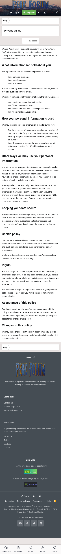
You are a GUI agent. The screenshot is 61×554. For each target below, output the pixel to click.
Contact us (8, 403)
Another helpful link (12, 407)
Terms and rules (23, 501)
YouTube (7, 444)
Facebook (8, 436)
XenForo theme (28, 517)
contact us (13, 58)
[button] (45, 13)
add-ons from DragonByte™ (36, 509)
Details (40, 512)
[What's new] (51, 13)
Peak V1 (25, 496)
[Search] (57, 13)
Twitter (7, 440)
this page (30, 258)
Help (49, 501)
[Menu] (4, 13)
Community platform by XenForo (31, 506)
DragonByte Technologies (27, 512)
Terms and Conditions (13, 410)
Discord (7, 448)
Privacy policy (38, 501)
